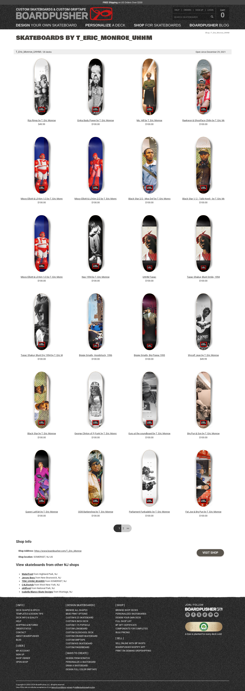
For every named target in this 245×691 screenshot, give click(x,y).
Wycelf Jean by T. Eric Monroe (203, 355)
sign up (199, 10)
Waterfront (27, 574)
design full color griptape (81, 669)
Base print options (76, 614)
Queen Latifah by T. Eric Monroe (41, 511)
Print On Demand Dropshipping (133, 651)
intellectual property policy (84, 687)
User (20, 645)
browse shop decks (127, 610)
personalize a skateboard (81, 662)
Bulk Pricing (123, 632)
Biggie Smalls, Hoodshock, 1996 (95, 355)
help (177, 10)
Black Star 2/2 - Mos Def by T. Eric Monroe (149, 198)
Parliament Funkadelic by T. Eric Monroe (149, 511)
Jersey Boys (28, 577)
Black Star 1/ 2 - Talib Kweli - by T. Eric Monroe (203, 198)
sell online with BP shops (130, 643)
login (210, 10)
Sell (120, 638)
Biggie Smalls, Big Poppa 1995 (149, 355)
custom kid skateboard (79, 643)
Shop (207, 33)
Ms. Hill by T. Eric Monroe (149, 120)
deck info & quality (27, 617)
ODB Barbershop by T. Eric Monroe (95, 511)
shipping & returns (27, 625)
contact (21, 632)
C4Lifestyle (28, 584)
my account (23, 651)
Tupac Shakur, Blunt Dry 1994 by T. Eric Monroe (42, 355)
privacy (70, 687)
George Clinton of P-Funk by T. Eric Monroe (95, 433)
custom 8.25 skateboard (79, 617)
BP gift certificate (126, 625)
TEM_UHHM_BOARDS (33, 581)
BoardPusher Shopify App (130, 647)
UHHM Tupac (149, 277)
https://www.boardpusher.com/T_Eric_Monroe (58, 551)
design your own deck (128, 617)
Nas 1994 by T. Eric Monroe (96, 277)
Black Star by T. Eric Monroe (41, 433)
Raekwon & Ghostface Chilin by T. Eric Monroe (203, 120)
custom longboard (77, 628)
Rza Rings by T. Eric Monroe (42, 120)
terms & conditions (58, 687)
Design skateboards (80, 605)
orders (187, 10)
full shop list (123, 621)
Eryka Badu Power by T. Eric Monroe (95, 120)
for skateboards (157, 25)
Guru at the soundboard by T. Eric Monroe (149, 433)
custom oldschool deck (80, 632)
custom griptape (75, 640)
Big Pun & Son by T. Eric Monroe (203, 433)
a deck (105, 25)
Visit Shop (210, 552)
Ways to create (77, 653)
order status (23, 628)
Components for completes (132, 628)
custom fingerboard (77, 647)
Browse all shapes (76, 610)
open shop (22, 662)
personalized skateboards (131, 614)
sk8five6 (26, 588)
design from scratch (78, 658)
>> (128, 528)
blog (209, 25)
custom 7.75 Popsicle (78, 625)
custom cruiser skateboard (82, 636)
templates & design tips (29, 614)
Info (20, 605)
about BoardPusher (27, 636)
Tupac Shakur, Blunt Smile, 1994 (203, 277)
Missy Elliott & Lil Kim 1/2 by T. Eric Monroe (42, 198)
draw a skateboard (77, 665)
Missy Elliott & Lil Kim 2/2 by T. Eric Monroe (95, 198)
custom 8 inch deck (77, 621)
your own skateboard (46, 25)
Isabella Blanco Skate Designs (37, 591)
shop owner (23, 658)
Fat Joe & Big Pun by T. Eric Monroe (203, 511)
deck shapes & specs (28, 610)
